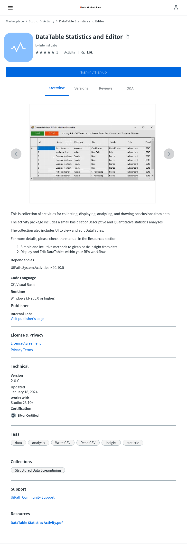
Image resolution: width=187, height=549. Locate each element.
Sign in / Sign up (93, 72)
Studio (33, 21)
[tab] (57, 89)
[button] (18, 443)
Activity (48, 21)
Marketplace (15, 21)
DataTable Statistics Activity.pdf (37, 522)
